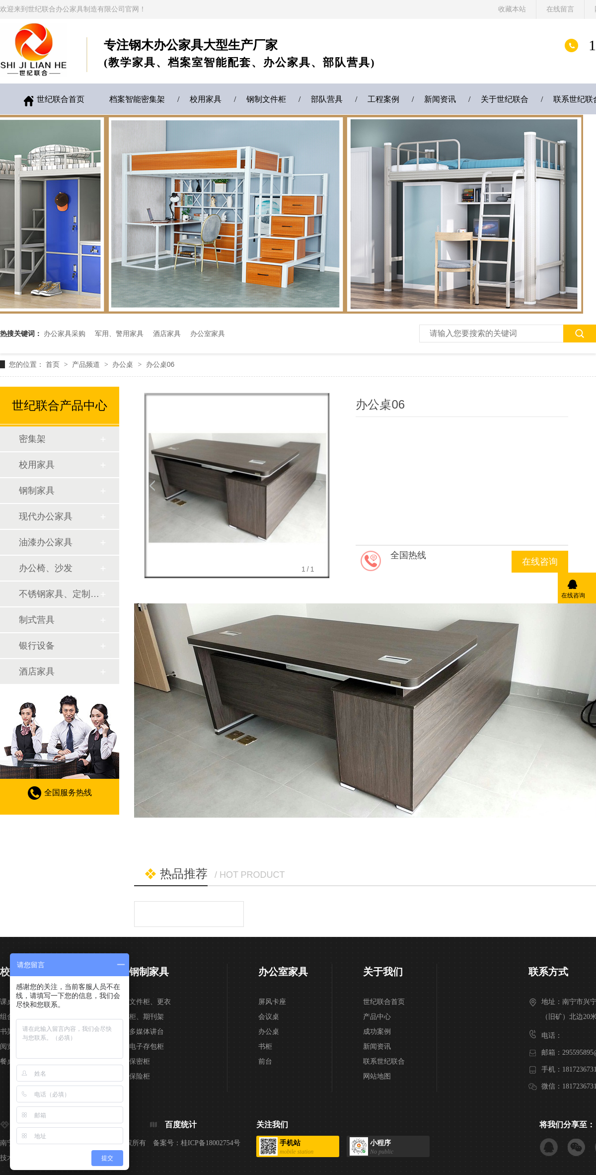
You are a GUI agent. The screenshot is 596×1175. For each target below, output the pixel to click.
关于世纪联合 (504, 99)
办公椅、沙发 (46, 568)
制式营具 (37, 620)
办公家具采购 (64, 333)
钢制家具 (37, 491)
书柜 (265, 1046)
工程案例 (383, 99)
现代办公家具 (46, 516)
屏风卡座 (272, 1002)
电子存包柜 (146, 1046)
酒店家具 (167, 333)
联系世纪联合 (384, 1061)
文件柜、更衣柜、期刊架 (150, 1009)
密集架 (32, 439)
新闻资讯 (440, 99)
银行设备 (37, 646)
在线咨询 (540, 562)
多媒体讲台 (146, 1031)
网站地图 (377, 1076)
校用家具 (206, 99)
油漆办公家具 (46, 542)
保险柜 (139, 1076)
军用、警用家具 (119, 333)
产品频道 (87, 364)
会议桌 (268, 1016)
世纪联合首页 (60, 99)
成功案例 (377, 1031)
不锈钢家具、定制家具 (59, 594)
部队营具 (327, 99)
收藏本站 (512, 9)
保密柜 (139, 1061)
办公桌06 (160, 364)
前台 (265, 1061)
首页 (54, 364)
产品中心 (377, 1016)
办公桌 (123, 364)
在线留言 (560, 9)
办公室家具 (207, 333)
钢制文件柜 (266, 99)
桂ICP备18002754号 (210, 1143)
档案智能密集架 (137, 99)
